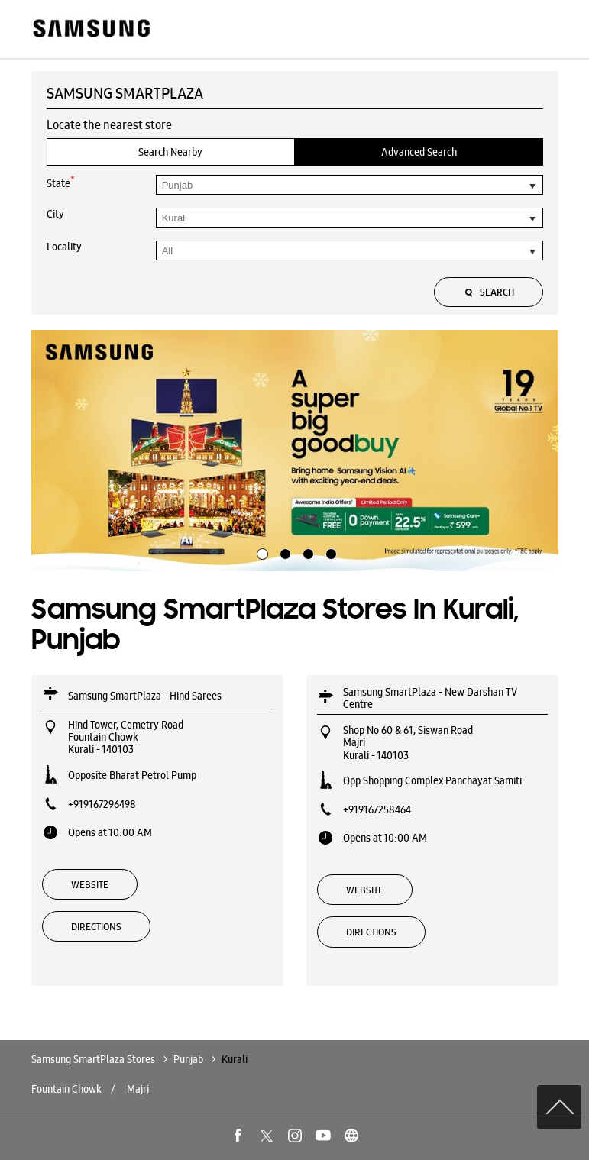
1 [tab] (260, 552)
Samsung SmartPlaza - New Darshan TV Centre (430, 698)
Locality (64, 247)
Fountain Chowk (66, 1089)
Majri (138, 1089)
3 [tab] (306, 552)
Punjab (188, 1059)
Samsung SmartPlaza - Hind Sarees (145, 696)
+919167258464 (377, 809)
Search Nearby (170, 152)
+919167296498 (102, 804)
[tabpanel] (294, 450)
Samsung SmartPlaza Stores (94, 1059)
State (61, 182)
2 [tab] (283, 552)
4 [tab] (329, 552)
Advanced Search (419, 152)
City (55, 214)
